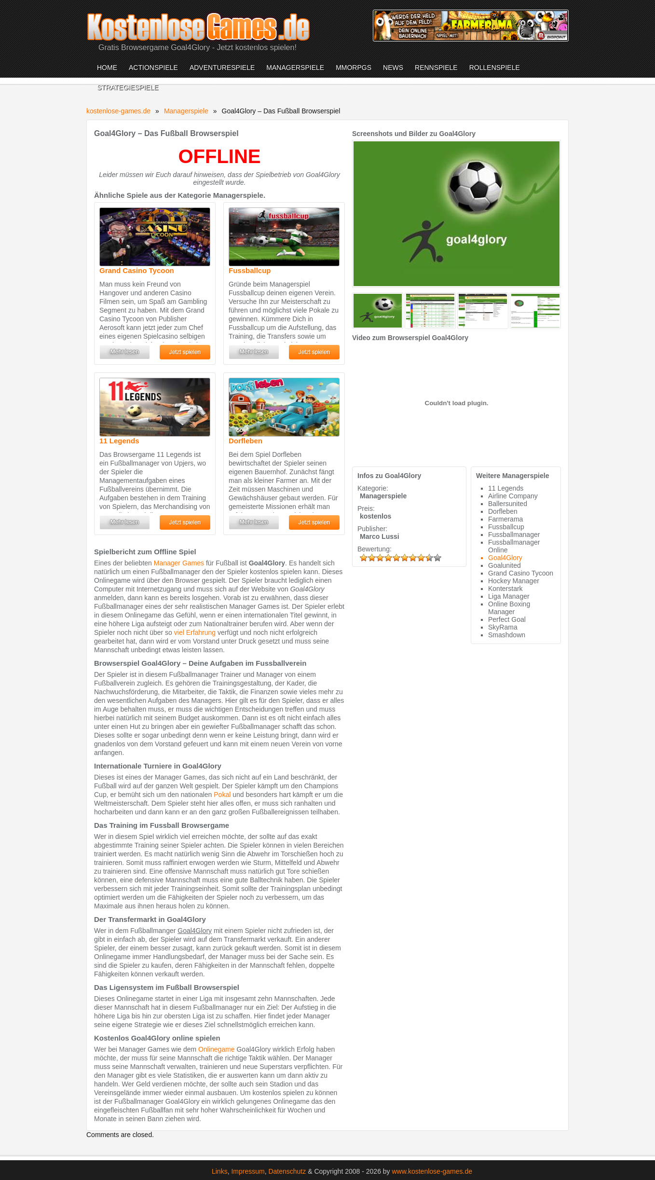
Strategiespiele (127, 87)
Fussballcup (250, 270)
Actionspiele (153, 67)
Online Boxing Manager (509, 608)
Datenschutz (287, 1171)
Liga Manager (509, 596)
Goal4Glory (505, 558)
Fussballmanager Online (514, 546)
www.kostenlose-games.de (432, 1171)
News (393, 67)
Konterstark (505, 588)
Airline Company (513, 496)
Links (220, 1171)
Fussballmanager (514, 534)
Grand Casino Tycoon (136, 270)
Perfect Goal (507, 619)
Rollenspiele (494, 67)
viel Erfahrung (195, 632)
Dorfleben (245, 441)
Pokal (222, 794)
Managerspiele (295, 67)
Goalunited (504, 565)
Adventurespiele (222, 67)
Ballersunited (507, 504)
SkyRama (503, 627)
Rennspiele (436, 67)
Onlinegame (216, 1049)
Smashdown (506, 635)
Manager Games (179, 563)
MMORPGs (353, 67)
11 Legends (119, 441)
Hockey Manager (513, 581)
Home (107, 67)
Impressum (247, 1171)
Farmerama (505, 519)
